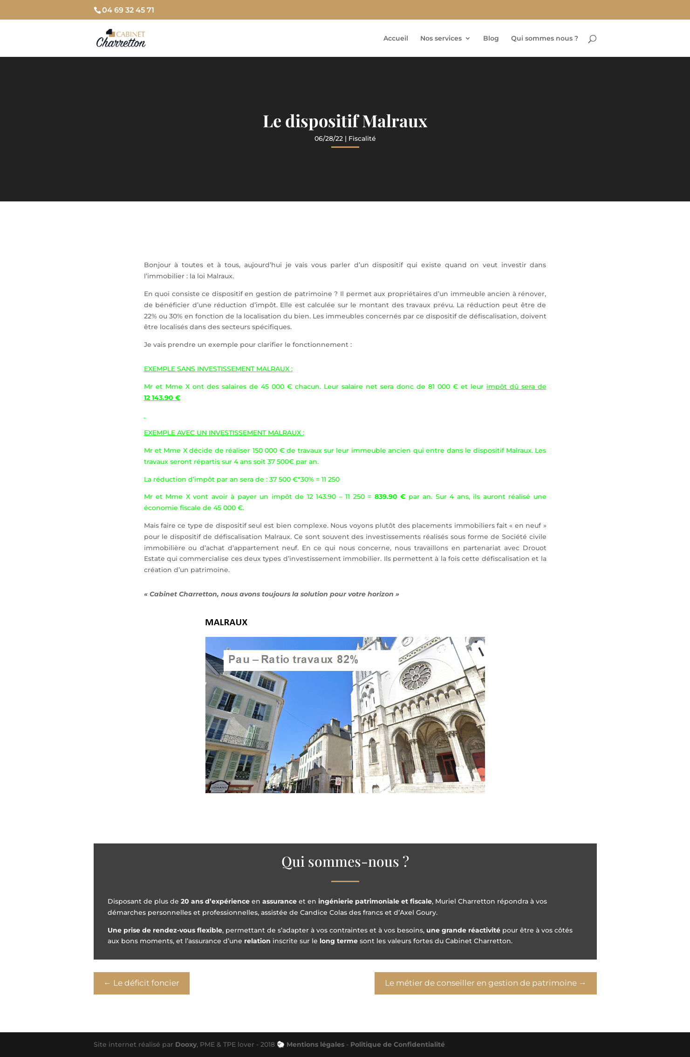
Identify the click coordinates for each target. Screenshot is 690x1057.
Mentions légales (315, 1044)
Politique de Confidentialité (397, 1044)
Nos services (441, 38)
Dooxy (186, 1044)
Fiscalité (362, 138)
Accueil (395, 38)
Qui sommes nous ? (544, 38)
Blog (491, 38)
